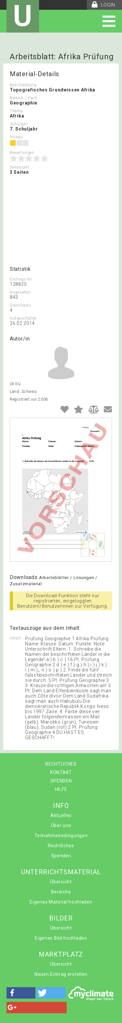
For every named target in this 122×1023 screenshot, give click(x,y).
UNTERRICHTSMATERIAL (61, 872)
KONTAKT (61, 772)
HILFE (61, 789)
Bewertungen (22, 152)
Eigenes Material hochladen (61, 902)
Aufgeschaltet (23, 318)
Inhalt (15, 638)
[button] (21, 993)
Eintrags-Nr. (21, 279)
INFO (61, 805)
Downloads (20, 305)
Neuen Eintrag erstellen (61, 974)
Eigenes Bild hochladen (61, 938)
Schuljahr (19, 124)
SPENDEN (61, 780)
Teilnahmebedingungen (61, 835)
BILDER (61, 918)
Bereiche (61, 891)
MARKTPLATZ (61, 954)
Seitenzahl (19, 167)
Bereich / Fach (23, 98)
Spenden (61, 855)
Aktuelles (61, 815)
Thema (16, 111)
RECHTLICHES (61, 764)
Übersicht (61, 881)
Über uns (61, 825)
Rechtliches (61, 845)
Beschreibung (23, 85)
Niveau (16, 137)
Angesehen (20, 292)
